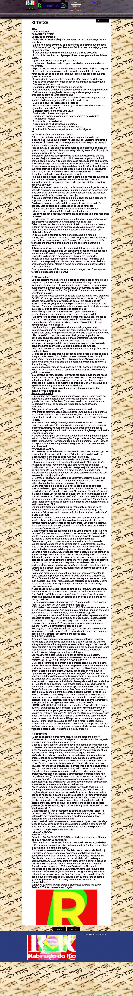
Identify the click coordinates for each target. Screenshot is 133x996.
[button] (25, 14)
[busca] (75, 2)
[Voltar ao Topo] (59, 929)
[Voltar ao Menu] (102, 20)
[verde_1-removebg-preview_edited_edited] (98, 2)
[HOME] (31, 8)
